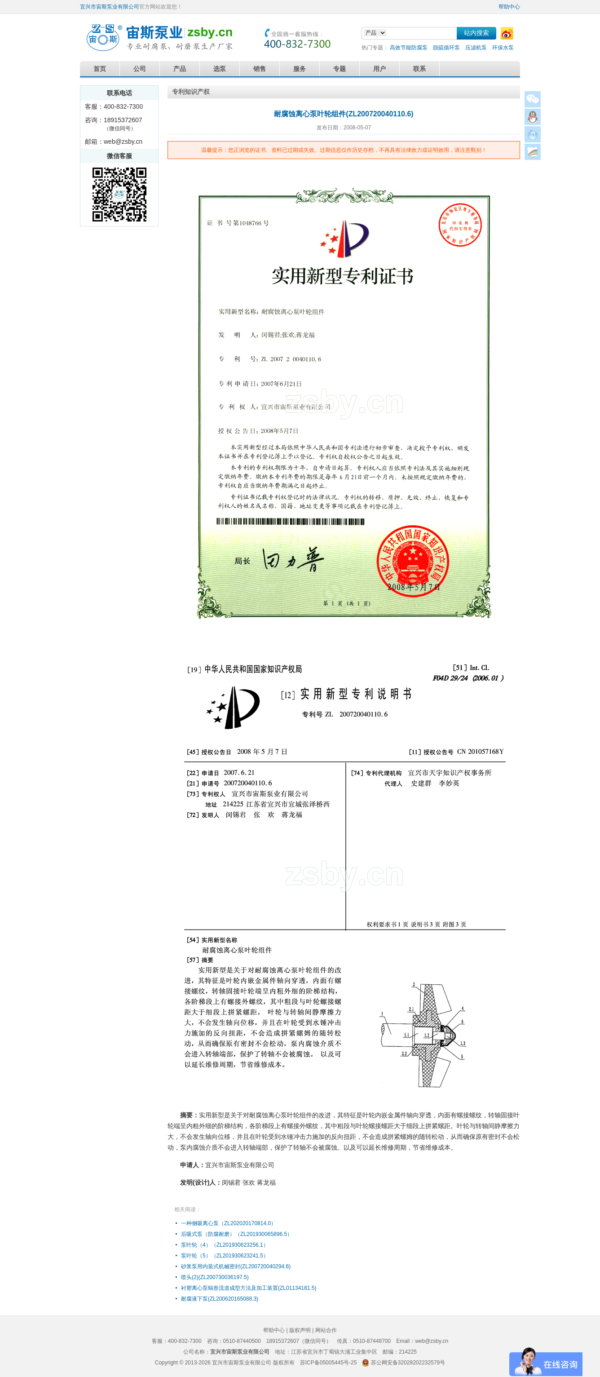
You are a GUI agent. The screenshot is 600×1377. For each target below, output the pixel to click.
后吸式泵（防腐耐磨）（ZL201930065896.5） (236, 1234)
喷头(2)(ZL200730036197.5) (215, 1277)
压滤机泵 (476, 47)
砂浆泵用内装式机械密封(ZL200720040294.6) (236, 1266)
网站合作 (326, 1330)
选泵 (219, 68)
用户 (379, 68)
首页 (99, 68)
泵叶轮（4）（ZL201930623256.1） (225, 1245)
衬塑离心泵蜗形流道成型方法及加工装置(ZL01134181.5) (248, 1288)
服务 (299, 68)
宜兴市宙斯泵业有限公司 (109, 7)
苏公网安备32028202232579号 (408, 1362)
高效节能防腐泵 (409, 47)
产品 (179, 68)
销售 (259, 68)
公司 (139, 68)
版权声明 (300, 1330)
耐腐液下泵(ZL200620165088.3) (219, 1299)
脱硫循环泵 (446, 47)
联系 (419, 68)
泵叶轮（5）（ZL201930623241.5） (225, 1256)
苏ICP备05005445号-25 (328, 1362)
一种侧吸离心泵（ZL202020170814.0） (228, 1223)
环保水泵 (503, 47)
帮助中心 (509, 7)
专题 (339, 68)
